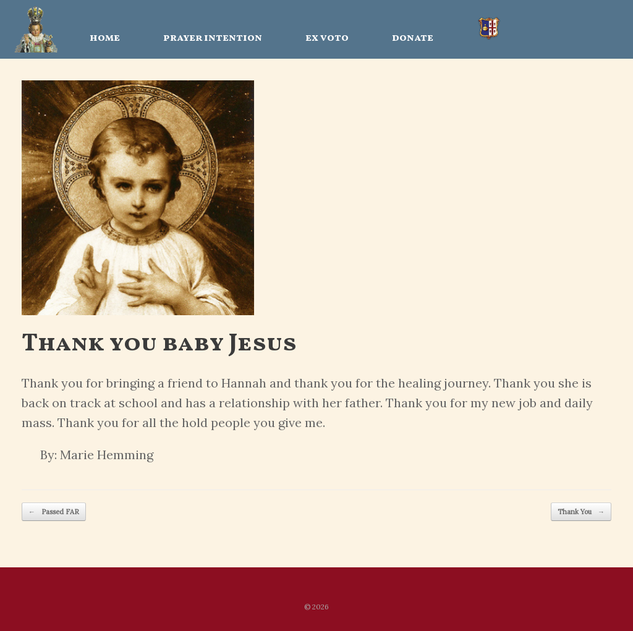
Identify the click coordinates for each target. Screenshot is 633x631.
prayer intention (212, 38)
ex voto (327, 38)
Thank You (581, 512)
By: (48, 454)
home (105, 38)
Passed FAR (53, 512)
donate (412, 38)
